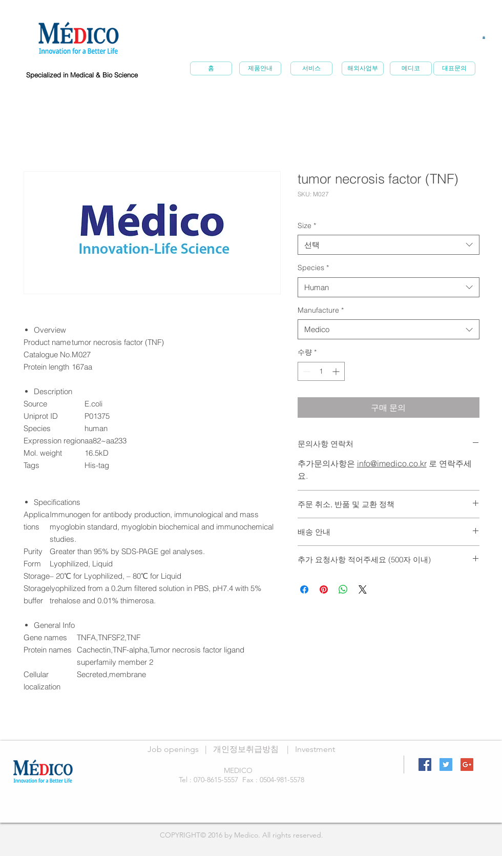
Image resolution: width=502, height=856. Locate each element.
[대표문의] (454, 68)
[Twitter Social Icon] (446, 764)
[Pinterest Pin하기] (324, 589)
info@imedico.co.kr (392, 463)
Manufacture (321, 310)
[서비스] (311, 68)
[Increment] (336, 371)
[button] (484, 37)
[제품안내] (260, 68)
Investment (315, 749)
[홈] (211, 68)
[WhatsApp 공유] (343, 589)
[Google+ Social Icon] (467, 764)
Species (313, 267)
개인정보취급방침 (246, 749)
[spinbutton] (321, 371)
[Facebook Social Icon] (425, 764)
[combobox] (388, 245)
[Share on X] (363, 589)
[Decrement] (305, 371)
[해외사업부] (363, 68)
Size (307, 225)
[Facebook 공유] (304, 589)
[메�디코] (411, 68)
